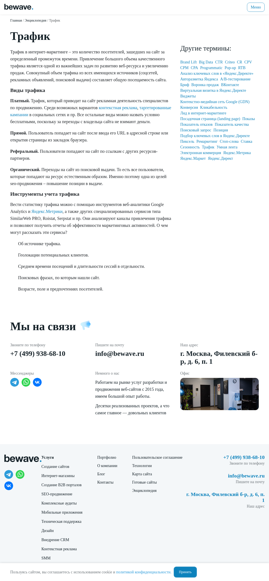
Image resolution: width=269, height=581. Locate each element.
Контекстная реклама (59, 549)
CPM (184, 68)
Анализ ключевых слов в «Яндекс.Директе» (216, 73)
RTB (241, 68)
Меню (256, 7)
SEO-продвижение (56, 494)
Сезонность (190, 147)
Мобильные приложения (61, 512)
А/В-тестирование (235, 79)
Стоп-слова (229, 141)
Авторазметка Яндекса (199, 79)
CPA (194, 68)
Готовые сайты (144, 482)
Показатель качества (232, 124)
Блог (101, 474)
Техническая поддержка (61, 521)
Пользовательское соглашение (157, 457)
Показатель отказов (196, 124)
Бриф (184, 85)
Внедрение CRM (55, 540)
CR (239, 62)
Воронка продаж (205, 85)
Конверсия (189, 107)
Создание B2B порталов (61, 485)
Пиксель (187, 141)
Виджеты (188, 96)
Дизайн (47, 530)
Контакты (105, 482)
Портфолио (106, 457)
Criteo (230, 62)
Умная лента (227, 147)
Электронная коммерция (200, 153)
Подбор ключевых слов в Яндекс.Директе (215, 136)
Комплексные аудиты (59, 503)
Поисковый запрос (195, 130)
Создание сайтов (55, 466)
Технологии (142, 466)
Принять (185, 572)
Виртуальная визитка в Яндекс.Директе (213, 90)
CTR (219, 62)
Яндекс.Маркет (193, 158)
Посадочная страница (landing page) (210, 119)
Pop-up (230, 68)
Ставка (246, 141)
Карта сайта (142, 474)
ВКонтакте (230, 85)
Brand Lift (188, 62)
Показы (248, 119)
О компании (107, 466)
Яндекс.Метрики (47, 211)
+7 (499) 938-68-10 (37, 353)
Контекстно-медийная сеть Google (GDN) (215, 102)
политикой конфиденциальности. (144, 572)
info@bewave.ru (119, 353)
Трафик (208, 147)
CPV (248, 62)
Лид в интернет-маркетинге (203, 113)
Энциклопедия (144, 490)
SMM (46, 558)
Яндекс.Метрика (237, 153)
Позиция (220, 130)
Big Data (206, 62)
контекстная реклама (118, 107)
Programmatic (211, 68)
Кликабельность (213, 107)
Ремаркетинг (207, 141)
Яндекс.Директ (220, 158)
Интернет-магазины (58, 476)
